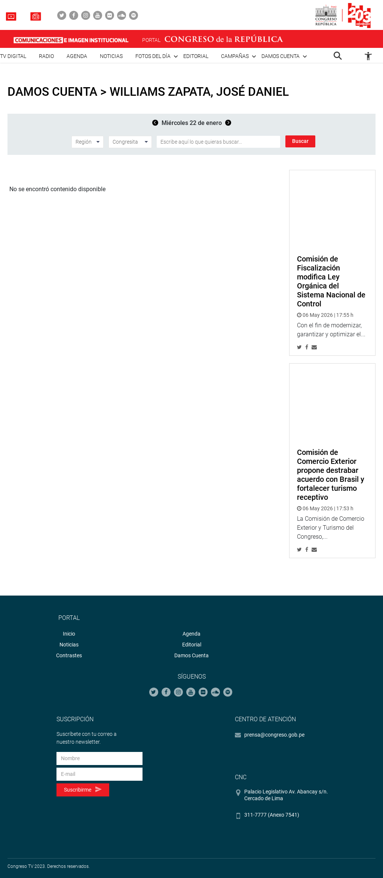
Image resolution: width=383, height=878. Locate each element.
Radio (46, 56)
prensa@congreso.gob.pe (274, 735)
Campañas (235, 56)
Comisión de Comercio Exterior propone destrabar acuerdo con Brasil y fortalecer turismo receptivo (330, 475)
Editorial (195, 56)
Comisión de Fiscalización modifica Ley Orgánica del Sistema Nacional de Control (331, 281)
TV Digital (13, 56)
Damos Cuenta (191, 655)
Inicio (69, 634)
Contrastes (69, 655)
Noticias (111, 56)
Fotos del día (153, 56)
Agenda (77, 56)
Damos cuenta (280, 56)
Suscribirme (83, 789)
